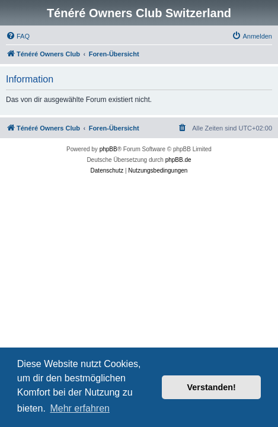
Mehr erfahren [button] (80, 408)
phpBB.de (178, 160)
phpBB (108, 149)
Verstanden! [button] (211, 387)
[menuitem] (18, 36)
